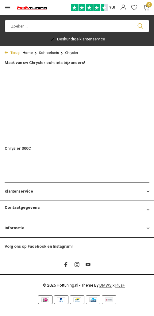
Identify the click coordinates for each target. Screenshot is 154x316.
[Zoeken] (77, 26)
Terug (12, 53)
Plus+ (120, 285)
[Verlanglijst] (134, 7)
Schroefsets (51, 53)
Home (30, 53)
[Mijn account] (123, 7)
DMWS (105, 285)
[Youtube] (88, 265)
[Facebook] (66, 265)
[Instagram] (77, 265)
